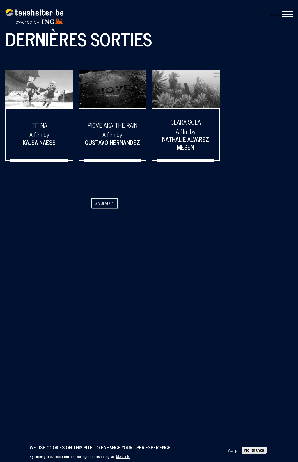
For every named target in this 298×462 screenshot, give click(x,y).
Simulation (104, 203)
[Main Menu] (280, 14)
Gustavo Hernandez (112, 142)
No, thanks (254, 450)
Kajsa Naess (39, 142)
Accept (233, 450)
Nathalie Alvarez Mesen (185, 143)
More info (123, 456)
